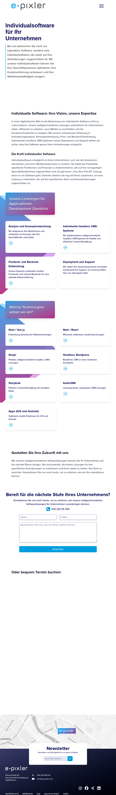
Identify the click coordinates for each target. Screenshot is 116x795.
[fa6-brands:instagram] (80, 788)
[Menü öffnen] (101, 6)
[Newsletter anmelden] (70, 758)
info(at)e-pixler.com (45, 779)
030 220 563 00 (43, 775)
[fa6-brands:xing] (93, 788)
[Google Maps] (58, 731)
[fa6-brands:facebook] (86, 788)
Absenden (58, 549)
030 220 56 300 (58, 509)
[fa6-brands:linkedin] (99, 788)
